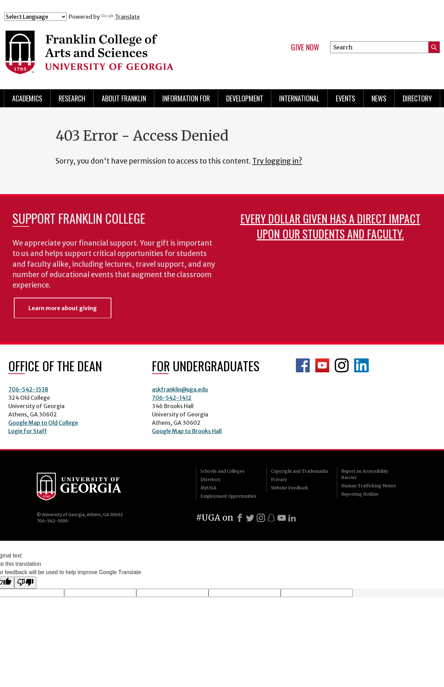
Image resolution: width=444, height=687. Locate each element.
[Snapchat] (271, 518)
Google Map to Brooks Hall (187, 431)
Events (345, 98)
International (299, 98)
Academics (27, 98)
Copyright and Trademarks (299, 471)
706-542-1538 (28, 389)
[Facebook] (240, 518)
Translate (120, 16)
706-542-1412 (171, 397)
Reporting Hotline (359, 494)
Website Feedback (289, 487)
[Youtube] (282, 518)
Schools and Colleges (222, 471)
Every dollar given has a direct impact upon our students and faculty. (330, 226)
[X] (250, 518)
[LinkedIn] (292, 518)
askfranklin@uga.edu (180, 389)
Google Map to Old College (43, 422)
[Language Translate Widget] (35, 17)
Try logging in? (277, 161)
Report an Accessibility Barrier (364, 474)
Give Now (305, 47)
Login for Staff (27, 431)
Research (72, 98)
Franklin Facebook (303, 365)
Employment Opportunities (228, 496)
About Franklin (124, 98)
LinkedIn (362, 365)
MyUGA (208, 487)
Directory (417, 98)
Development (244, 98)
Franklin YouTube (322, 365)
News (379, 98)
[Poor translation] (25, 582)
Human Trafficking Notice (368, 485)
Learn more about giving (62, 308)
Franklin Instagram (342, 365)
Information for (186, 98)
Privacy (279, 479)
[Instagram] (261, 518)
